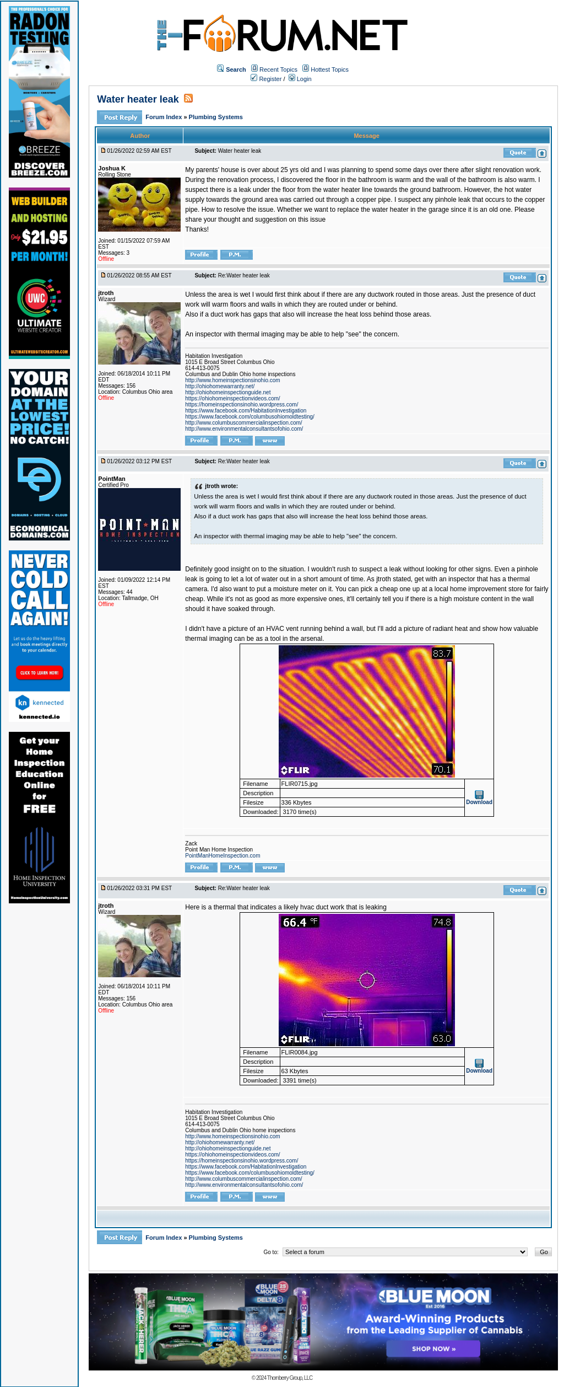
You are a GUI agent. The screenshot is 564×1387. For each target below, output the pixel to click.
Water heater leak (137, 99)
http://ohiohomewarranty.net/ (219, 386)
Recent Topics (278, 69)
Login (300, 79)
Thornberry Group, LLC (289, 1378)
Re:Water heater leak (244, 275)
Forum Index (164, 117)
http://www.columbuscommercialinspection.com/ (243, 423)
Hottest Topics (330, 69)
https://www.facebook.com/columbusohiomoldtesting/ (249, 417)
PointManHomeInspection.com (222, 856)
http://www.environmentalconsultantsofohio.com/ (244, 429)
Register (266, 79)
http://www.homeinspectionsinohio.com (232, 380)
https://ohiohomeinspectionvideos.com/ (232, 398)
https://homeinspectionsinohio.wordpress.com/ (241, 404)
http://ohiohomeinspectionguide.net (227, 392)
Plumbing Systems (216, 117)
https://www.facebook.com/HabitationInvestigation (245, 411)
